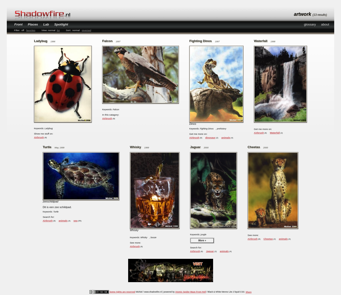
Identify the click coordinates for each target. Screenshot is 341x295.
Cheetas (268, 238)
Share (248, 292)
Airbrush (39, 137)
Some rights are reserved (122, 292)
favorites (30, 30)
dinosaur (210, 137)
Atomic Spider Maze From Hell (190, 292)
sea (75, 220)
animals (225, 137)
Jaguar (210, 251)
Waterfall (275, 132)
